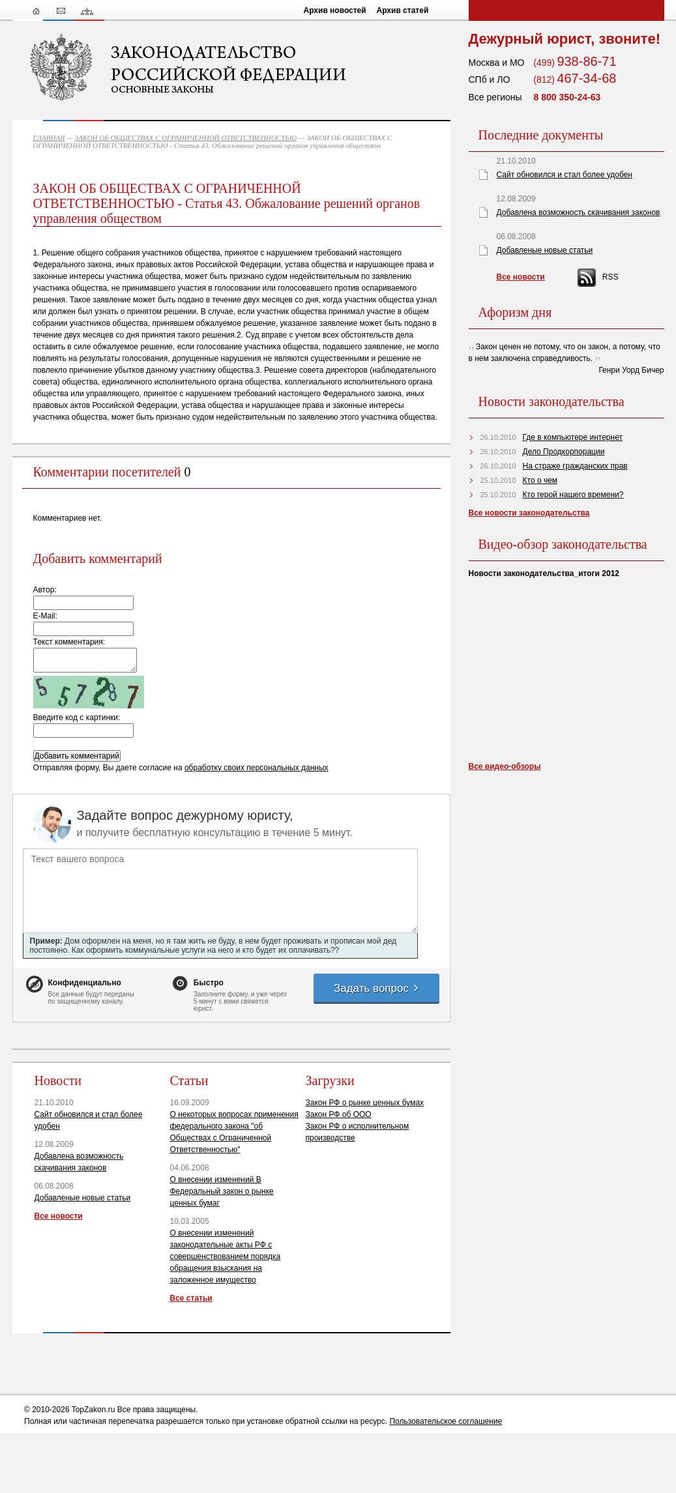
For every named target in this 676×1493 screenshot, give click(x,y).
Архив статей (403, 10)
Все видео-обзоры (505, 766)
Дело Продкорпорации (564, 451)
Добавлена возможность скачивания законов (578, 212)
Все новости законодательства (529, 512)
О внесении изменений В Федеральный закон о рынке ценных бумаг (222, 1191)
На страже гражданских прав (575, 466)
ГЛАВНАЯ (49, 137)
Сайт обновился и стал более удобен (564, 174)
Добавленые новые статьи (83, 1197)
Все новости (59, 1216)
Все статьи (191, 1298)
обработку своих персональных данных (256, 767)
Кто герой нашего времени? (573, 494)
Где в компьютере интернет (573, 437)
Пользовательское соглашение (445, 1421)
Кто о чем (540, 480)
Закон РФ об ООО (339, 1114)
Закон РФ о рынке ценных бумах (365, 1102)
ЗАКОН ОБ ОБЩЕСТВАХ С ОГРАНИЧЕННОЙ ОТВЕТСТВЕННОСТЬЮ (186, 137)
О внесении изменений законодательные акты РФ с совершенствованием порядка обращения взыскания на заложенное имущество (225, 1256)
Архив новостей (335, 10)
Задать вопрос (377, 988)
